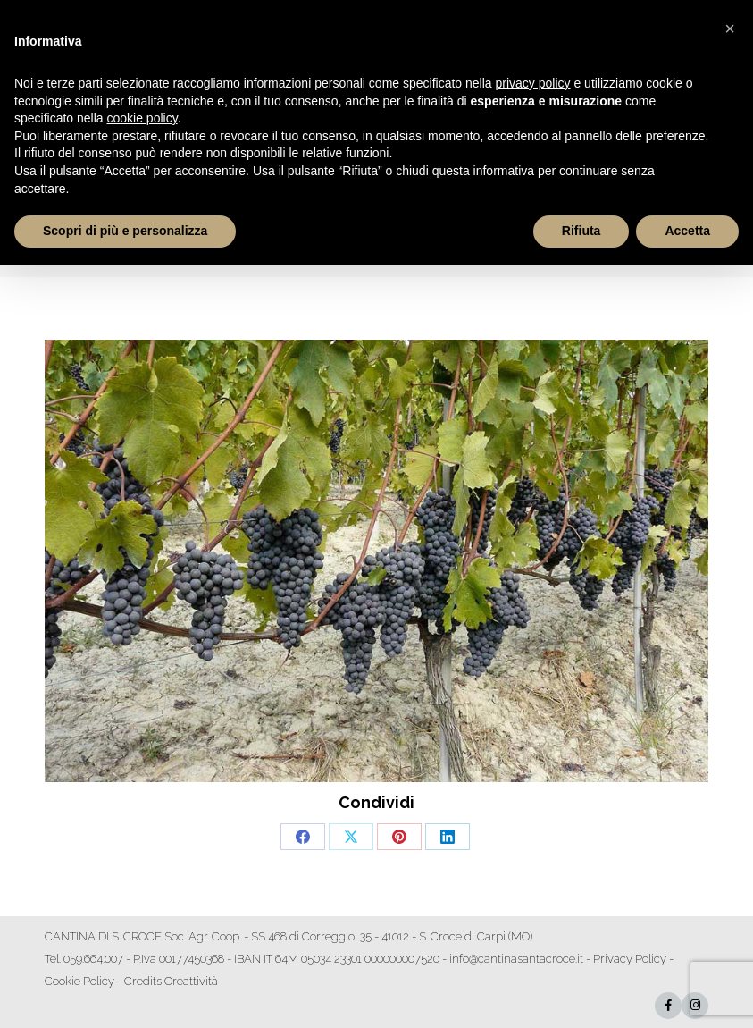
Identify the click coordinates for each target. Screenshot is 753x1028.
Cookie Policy (79, 981)
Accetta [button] (687, 230)
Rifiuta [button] (581, 230)
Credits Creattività (171, 981)
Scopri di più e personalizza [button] (125, 230)
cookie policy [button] (142, 118)
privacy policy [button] (533, 83)
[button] (729, 28)
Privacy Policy (629, 958)
